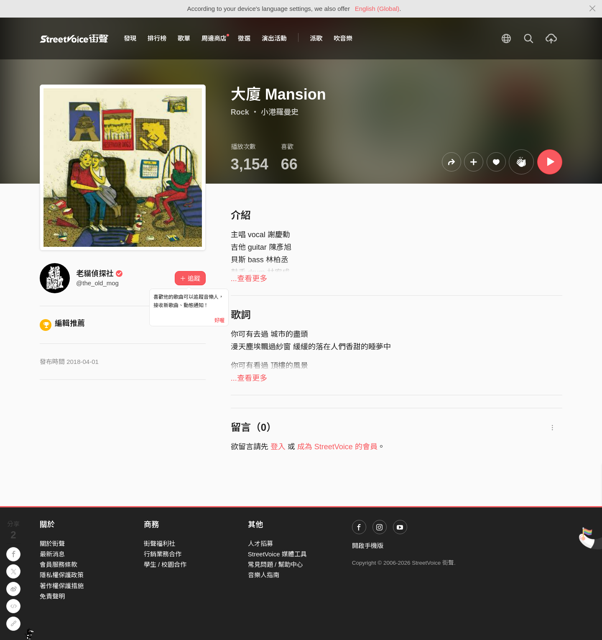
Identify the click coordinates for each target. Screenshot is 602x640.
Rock (240, 112)
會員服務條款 (58, 564)
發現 (130, 38)
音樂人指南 (263, 575)
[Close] (592, 9)
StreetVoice (74, 38)
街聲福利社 (159, 543)
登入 (278, 447)
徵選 (244, 38)
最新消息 (52, 554)
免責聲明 (52, 596)
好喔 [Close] (219, 320)
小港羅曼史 (279, 112)
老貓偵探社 (99, 273)
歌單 (184, 38)
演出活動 (274, 38)
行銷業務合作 (162, 554)
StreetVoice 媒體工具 (277, 554)
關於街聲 (52, 543)
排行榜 (157, 38)
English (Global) (377, 8)
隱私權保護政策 (62, 575)
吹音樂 (343, 38)
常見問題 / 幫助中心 (276, 564)
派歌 (316, 38)
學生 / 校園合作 (165, 564)
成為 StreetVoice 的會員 (337, 447)
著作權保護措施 (62, 585)
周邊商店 (215, 38)
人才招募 (260, 543)
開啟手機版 (367, 545)
